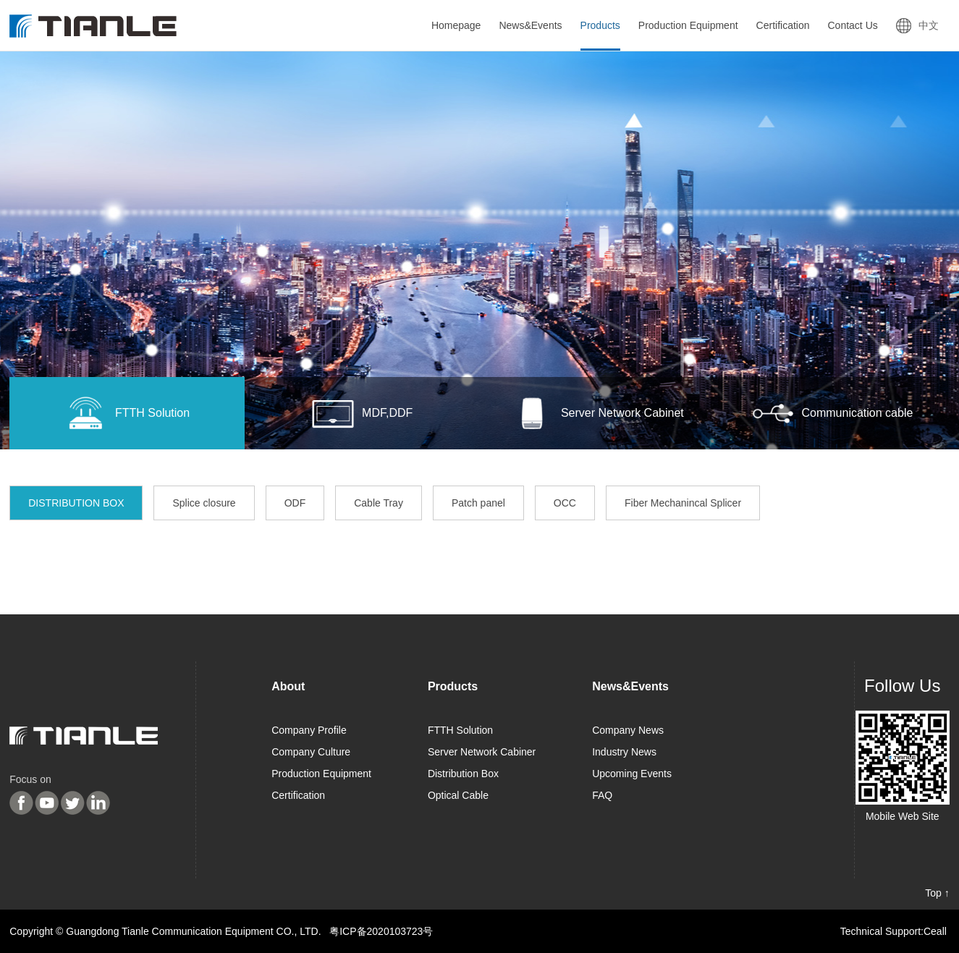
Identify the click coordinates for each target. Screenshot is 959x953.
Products (453, 686)
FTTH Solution (460, 730)
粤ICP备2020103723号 (381, 931)
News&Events (630, 686)
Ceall (935, 931)
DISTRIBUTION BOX (76, 503)
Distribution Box (463, 773)
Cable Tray (378, 503)
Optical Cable (458, 795)
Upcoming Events (632, 773)
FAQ (602, 795)
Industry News (624, 752)
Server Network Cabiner (482, 752)
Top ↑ (937, 893)
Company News (628, 730)
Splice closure (203, 503)
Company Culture (310, 752)
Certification (298, 795)
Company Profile (309, 730)
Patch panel (478, 503)
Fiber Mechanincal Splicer (683, 503)
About (288, 686)
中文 (928, 25)
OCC (565, 503)
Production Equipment (321, 773)
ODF (295, 503)
